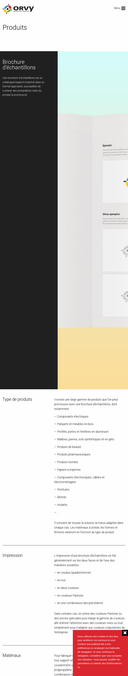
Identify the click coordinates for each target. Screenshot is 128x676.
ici (79, 667)
